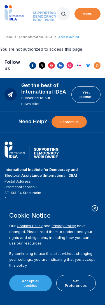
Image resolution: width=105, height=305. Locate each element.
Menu (87, 13)
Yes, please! (86, 94)
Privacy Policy (64, 225)
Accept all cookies (30, 283)
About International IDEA (35, 37)
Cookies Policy (30, 225)
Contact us (69, 122)
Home (8, 37)
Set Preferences (76, 283)
